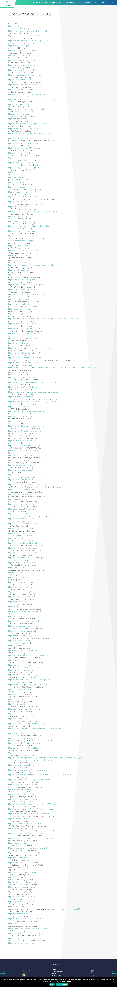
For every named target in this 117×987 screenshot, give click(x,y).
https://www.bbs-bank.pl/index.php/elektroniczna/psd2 (28, 294)
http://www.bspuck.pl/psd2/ (18, 182)
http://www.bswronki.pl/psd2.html (20, 397)
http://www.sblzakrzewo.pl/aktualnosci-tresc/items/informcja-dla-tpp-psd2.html (37, 382)
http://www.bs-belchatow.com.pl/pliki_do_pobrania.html (28, 814)
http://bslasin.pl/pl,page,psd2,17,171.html (23, 636)
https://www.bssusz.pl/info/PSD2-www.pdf (24, 148)
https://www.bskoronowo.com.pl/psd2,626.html (25, 36)
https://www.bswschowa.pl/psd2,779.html (23, 324)
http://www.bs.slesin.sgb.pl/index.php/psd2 (24, 250)
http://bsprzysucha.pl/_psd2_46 (20, 533)
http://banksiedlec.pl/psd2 (18, 704)
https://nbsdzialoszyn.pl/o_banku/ (21, 867)
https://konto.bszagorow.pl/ (18, 270)
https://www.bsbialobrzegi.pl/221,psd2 (22, 504)
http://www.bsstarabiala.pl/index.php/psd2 (24, 446)
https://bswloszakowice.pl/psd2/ (20, 309)
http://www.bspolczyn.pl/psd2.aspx (21, 794)
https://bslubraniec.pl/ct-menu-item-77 (22, 675)
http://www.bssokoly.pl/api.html (19, 343)
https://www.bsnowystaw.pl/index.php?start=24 (25, 753)
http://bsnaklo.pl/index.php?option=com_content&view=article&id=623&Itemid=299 (38, 728)
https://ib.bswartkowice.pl (17, 567)
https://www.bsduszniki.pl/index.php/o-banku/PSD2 (27, 475)
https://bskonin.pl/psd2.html (18, 246)
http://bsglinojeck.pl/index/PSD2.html (22, 902)
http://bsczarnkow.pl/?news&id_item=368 (23, 387)
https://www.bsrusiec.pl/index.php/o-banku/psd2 (26, 558)
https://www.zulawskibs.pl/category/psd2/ (24, 129)
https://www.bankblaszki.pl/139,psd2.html (23, 863)
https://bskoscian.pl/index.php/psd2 (21, 314)
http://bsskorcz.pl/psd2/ (17, 172)
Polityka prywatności (62, 984)
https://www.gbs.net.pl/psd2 (18, 202)
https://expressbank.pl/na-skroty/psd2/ (23, 548)
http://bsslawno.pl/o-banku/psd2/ (21, 587)
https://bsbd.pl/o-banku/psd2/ (20, 499)
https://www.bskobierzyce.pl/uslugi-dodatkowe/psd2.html (29, 680)
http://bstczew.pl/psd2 (16, 177)
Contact (97, 2)
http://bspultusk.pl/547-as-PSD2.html (22, 104)
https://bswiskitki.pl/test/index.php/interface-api (26, 933)
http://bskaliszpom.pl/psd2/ (18, 299)
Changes (61, 2)
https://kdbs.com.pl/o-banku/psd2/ (21, 660)
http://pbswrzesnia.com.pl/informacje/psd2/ (24, 709)
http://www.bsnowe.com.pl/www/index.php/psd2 (26, 724)
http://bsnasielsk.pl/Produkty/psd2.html (23, 748)
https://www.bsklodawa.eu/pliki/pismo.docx (24, 275)
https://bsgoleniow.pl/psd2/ (18, 602)
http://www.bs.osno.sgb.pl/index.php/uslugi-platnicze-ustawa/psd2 (33, 211)
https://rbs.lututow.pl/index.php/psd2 (22, 553)
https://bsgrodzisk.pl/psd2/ (18, 843)
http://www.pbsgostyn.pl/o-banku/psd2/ (23, 333)
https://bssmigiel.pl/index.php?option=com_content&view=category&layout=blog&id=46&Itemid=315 (44, 319)
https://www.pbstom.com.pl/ (19, 819)
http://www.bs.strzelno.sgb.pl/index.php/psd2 (25, 50)
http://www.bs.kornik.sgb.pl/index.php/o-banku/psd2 (27, 848)
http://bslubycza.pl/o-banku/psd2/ (21, 694)
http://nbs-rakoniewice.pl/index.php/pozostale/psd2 (27, 485)
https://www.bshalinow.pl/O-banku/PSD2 (23, 897)
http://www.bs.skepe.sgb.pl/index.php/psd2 (24, 650)
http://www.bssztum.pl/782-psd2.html (22, 138)
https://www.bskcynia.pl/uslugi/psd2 (21, 60)
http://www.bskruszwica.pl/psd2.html (21, 714)
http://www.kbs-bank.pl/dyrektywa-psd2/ (23, 641)
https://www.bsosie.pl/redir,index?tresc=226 (24, 70)
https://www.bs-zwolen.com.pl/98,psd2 (22, 543)
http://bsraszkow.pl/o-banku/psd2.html (22, 236)
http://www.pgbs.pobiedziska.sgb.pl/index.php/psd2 (27, 833)
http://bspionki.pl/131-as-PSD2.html (21, 528)
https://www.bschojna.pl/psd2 (19, 877)
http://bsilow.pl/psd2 (16, 421)
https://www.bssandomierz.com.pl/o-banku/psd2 (26, 621)
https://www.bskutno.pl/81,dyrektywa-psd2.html (26, 431)
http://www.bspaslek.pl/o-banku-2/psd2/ (23, 143)
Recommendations (71, 2)
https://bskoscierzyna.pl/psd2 (19, 153)
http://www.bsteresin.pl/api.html (20, 577)
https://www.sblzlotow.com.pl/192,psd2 (22, 377)
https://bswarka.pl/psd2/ (17, 538)
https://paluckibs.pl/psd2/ (18, 923)
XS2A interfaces (88, 2)
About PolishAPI (37, 2)
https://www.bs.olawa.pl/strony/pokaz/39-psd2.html (27, 685)
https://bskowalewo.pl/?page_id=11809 (22, 631)
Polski (104, 2)
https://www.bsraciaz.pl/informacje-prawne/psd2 (26, 109)
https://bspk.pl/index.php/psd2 (20, 665)
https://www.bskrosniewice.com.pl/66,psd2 (24, 441)
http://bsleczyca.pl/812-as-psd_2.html (22, 828)
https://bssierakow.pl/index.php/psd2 (22, 489)
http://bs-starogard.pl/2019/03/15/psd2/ (23, 168)
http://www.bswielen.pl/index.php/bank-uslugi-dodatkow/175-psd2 (33, 392)
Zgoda (52, 984)
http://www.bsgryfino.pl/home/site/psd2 (23, 882)
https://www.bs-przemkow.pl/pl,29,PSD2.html (25, 799)
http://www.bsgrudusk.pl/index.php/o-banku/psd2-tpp (28, 94)
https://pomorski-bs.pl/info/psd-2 (21, 304)
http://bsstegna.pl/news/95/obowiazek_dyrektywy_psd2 (29, 133)
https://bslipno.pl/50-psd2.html (19, 645)
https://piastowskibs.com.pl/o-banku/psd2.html (25, 85)
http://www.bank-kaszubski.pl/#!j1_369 (22, 192)
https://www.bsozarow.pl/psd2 (19, 616)
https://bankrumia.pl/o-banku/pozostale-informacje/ (27, 197)
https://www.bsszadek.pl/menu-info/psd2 (23, 563)
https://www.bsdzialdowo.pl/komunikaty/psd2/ (25, 743)
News (45, 2)
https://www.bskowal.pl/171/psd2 (20, 670)
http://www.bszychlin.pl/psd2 (19, 436)
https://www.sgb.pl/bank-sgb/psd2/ (21, 26)
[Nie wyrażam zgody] (115, 982)
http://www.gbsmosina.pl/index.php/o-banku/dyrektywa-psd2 (31, 838)
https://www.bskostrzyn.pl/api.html (21, 480)
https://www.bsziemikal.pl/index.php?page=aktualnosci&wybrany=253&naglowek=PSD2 (40, 775)
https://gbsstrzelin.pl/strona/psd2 (20, 689)
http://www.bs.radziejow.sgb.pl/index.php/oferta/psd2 (28, 655)
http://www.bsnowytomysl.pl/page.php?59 (24, 465)
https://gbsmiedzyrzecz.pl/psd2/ (20, 207)
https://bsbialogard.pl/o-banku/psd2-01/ (23, 289)
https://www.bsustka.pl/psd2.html (20, 582)
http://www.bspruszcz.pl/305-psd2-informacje (25, 75)
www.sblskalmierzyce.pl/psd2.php (20, 241)
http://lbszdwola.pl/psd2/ (17, 572)
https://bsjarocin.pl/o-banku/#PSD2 (21, 231)
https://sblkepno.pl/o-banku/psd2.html (22, 784)
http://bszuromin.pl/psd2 (17, 119)
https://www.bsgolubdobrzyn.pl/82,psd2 (23, 887)
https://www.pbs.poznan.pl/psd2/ (20, 455)
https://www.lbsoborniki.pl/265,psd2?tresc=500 (25, 460)
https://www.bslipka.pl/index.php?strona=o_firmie (26, 919)
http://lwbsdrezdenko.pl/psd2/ (72, 909)
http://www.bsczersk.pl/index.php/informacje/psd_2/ (28, 41)
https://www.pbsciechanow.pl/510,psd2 (22, 738)
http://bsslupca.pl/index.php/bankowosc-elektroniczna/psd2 (30, 265)
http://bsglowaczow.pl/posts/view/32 (22, 509)
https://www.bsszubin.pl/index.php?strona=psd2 (26, 55)
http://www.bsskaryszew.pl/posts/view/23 (24, 853)
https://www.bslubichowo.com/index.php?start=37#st (27, 770)
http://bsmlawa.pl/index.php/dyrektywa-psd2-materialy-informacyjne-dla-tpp (36, 99)
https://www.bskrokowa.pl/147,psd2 (21, 187)
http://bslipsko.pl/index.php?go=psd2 (22, 524)
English (112, 2)
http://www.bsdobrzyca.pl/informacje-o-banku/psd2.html (29, 780)
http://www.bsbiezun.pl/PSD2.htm (20, 89)
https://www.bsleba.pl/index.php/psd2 (22, 592)
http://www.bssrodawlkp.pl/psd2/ (20, 494)
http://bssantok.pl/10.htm (17, 914)
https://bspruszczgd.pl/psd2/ (19, 158)
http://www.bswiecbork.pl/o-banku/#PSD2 (24, 719)
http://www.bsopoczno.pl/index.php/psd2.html (25, 824)
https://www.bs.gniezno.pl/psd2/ (20, 470)
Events (80, 2)
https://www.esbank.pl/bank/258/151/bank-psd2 (26, 411)
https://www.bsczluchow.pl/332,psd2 (21, 597)
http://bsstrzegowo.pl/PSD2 (18, 114)
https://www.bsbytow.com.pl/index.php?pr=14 (25, 872)
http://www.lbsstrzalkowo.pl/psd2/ (21, 789)
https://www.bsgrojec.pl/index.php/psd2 (23, 514)
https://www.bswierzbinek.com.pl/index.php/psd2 (26, 285)
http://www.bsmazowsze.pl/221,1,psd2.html (24, 450)
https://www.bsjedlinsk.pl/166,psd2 (21, 519)
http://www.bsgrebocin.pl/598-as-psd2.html (24, 626)
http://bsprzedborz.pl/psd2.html (20, 416)
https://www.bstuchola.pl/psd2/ (20, 80)
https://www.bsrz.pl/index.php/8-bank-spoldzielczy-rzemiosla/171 (32, 348)
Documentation (53, 2)
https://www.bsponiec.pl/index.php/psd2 (23, 338)
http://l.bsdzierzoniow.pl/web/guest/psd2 (23, 892)
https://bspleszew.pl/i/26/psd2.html (21, 221)
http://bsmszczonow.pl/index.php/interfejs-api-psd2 (27, 928)
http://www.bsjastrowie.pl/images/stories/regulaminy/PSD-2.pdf (32, 804)
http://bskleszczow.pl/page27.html (21, 407)
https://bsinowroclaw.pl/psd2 (19, 46)
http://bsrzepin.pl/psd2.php (18, 216)
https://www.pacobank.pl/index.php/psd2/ (24, 363)
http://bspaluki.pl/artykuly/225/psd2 (21, 733)
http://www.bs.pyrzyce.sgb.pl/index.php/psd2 (25, 611)
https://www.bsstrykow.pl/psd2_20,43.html (24, 353)
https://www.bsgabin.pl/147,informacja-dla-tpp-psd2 (27, 426)
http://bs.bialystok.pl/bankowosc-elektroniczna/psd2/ (28, 31)
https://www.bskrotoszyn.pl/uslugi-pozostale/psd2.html (29, 226)
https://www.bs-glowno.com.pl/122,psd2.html (25, 358)
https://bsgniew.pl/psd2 (17, 906)
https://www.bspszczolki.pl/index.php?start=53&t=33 (27, 163)
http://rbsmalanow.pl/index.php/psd (21, 280)
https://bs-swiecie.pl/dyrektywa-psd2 (22, 65)
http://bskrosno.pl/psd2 (17, 699)
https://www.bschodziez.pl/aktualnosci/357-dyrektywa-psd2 (30, 809)
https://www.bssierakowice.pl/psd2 (21, 765)
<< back (11, 19)
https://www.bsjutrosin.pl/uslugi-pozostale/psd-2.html (28, 328)
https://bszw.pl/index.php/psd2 (20, 858)
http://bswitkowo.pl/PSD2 (17, 255)
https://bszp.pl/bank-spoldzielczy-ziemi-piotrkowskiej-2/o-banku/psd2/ (35, 402)
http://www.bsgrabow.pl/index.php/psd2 (23, 260)
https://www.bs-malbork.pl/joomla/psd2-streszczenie (28, 124)
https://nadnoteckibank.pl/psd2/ (20, 372)
